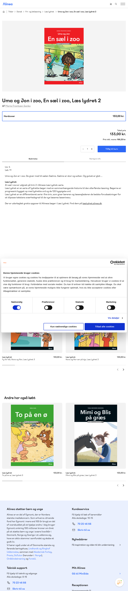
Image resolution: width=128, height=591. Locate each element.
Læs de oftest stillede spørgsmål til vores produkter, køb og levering (28, 553)
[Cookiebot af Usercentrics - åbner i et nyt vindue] (112, 263)
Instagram (83, 564)
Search (116, 4)
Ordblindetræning (16, 506)
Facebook (90, 564)
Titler (10, 12)
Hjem (3, 11)
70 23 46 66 (19, 530)
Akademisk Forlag (43, 499)
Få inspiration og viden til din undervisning (93, 492)
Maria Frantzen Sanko (18, 106)
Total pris (121, 130)
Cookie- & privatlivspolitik (30, 583)
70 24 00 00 (84, 547)
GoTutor (18, 502)
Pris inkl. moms (109, 139)
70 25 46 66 (84, 471)
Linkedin (103, 564)
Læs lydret (49, 12)
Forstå (32, 506)
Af (3, 106)
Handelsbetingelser (50, 583)
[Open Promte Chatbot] (119, 582)
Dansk (19, 12)
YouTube (97, 564)
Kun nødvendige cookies (63, 326)
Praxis (10, 502)
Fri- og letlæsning (33, 12)
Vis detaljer (113, 318)
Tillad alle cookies (104, 326)
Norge (38, 502)
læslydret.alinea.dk (92, 203)
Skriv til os (84, 477)
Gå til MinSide (80, 521)
